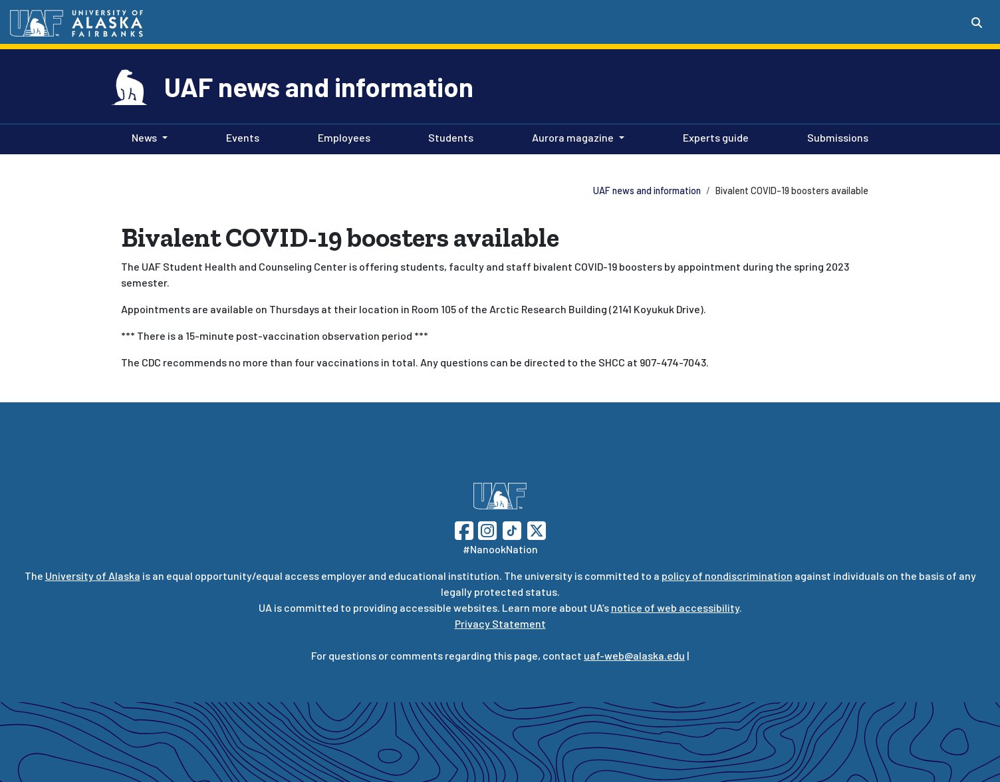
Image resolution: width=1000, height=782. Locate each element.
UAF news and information (318, 86)
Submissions (835, 136)
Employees (341, 136)
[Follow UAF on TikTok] (512, 529)
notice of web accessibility (675, 607)
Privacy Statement (500, 623)
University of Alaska (92, 575)
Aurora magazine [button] (573, 137)
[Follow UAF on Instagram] (486, 529)
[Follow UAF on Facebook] (464, 529)
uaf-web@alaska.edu (634, 655)
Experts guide (713, 136)
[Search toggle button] (976, 23)
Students (448, 136)
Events (240, 136)
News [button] (144, 137)
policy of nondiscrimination (727, 575)
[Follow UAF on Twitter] (536, 529)
